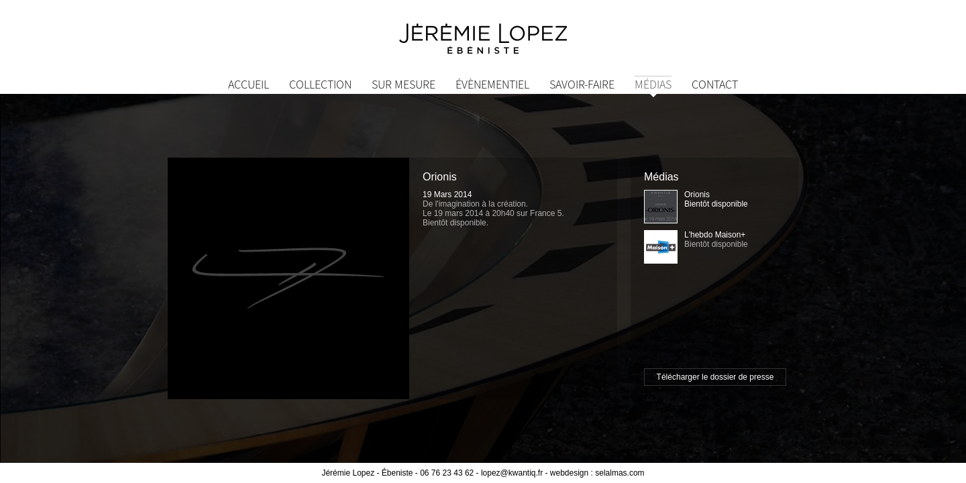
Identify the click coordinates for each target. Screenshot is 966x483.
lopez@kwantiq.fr (512, 473)
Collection (320, 84)
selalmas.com (619, 473)
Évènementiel (492, 84)
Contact (715, 84)
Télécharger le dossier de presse (715, 377)
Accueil (248, 84)
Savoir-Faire (581, 84)
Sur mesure (403, 84)
